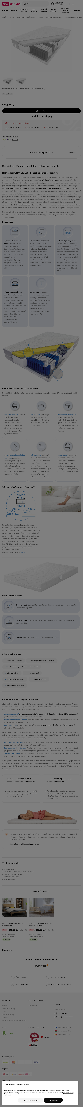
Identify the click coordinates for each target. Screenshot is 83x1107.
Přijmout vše (53, 1100)
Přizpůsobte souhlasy (30, 1100)
